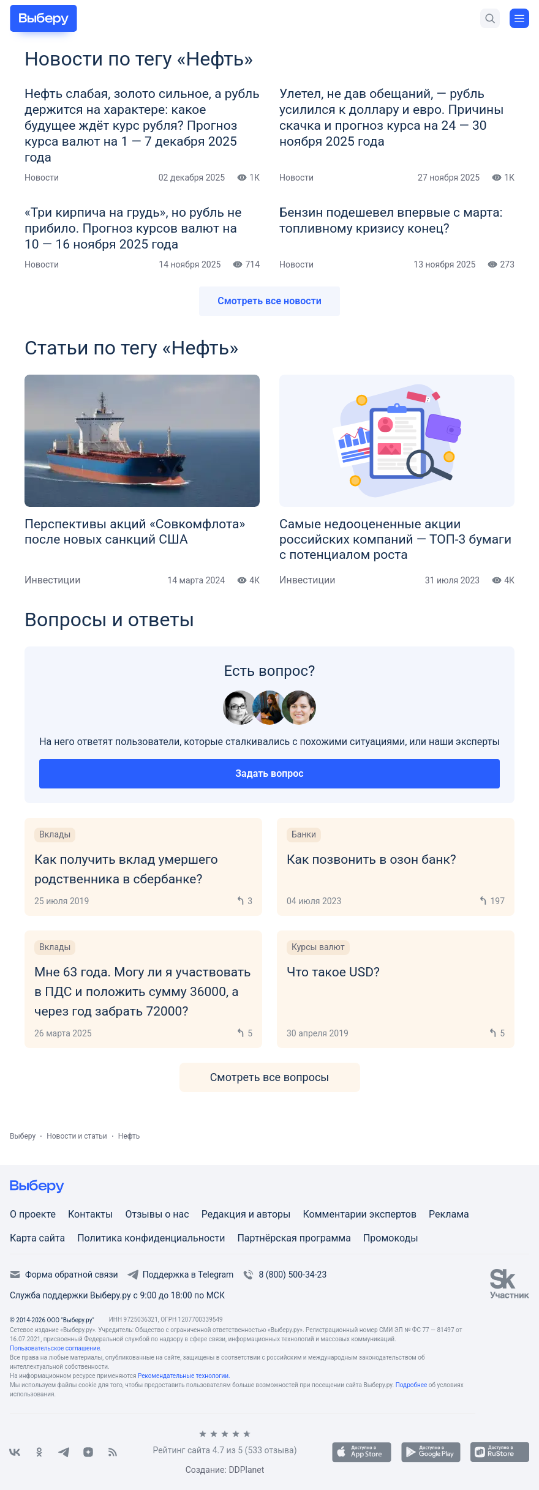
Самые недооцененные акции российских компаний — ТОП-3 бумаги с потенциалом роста (395, 539)
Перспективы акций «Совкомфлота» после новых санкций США (134, 532)
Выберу (23, 1136)
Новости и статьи (77, 1136)
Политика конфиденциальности (151, 1238)
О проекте (33, 1214)
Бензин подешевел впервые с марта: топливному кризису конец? (391, 220)
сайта (52, 1238)
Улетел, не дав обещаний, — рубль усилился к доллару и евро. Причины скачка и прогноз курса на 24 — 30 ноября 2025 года (391, 117)
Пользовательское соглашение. (56, 1348)
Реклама (449, 1214)
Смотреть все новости (269, 301)
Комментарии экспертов (360, 1214)
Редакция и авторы (246, 1214)
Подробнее (412, 1385)
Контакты (90, 1214)
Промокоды (390, 1238)
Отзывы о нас (157, 1214)
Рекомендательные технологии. (184, 1375)
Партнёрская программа (294, 1238)
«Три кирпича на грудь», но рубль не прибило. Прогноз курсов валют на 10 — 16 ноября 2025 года (132, 228)
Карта (24, 1238)
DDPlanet (246, 1470)
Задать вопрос (269, 773)
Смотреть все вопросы (270, 1077)
